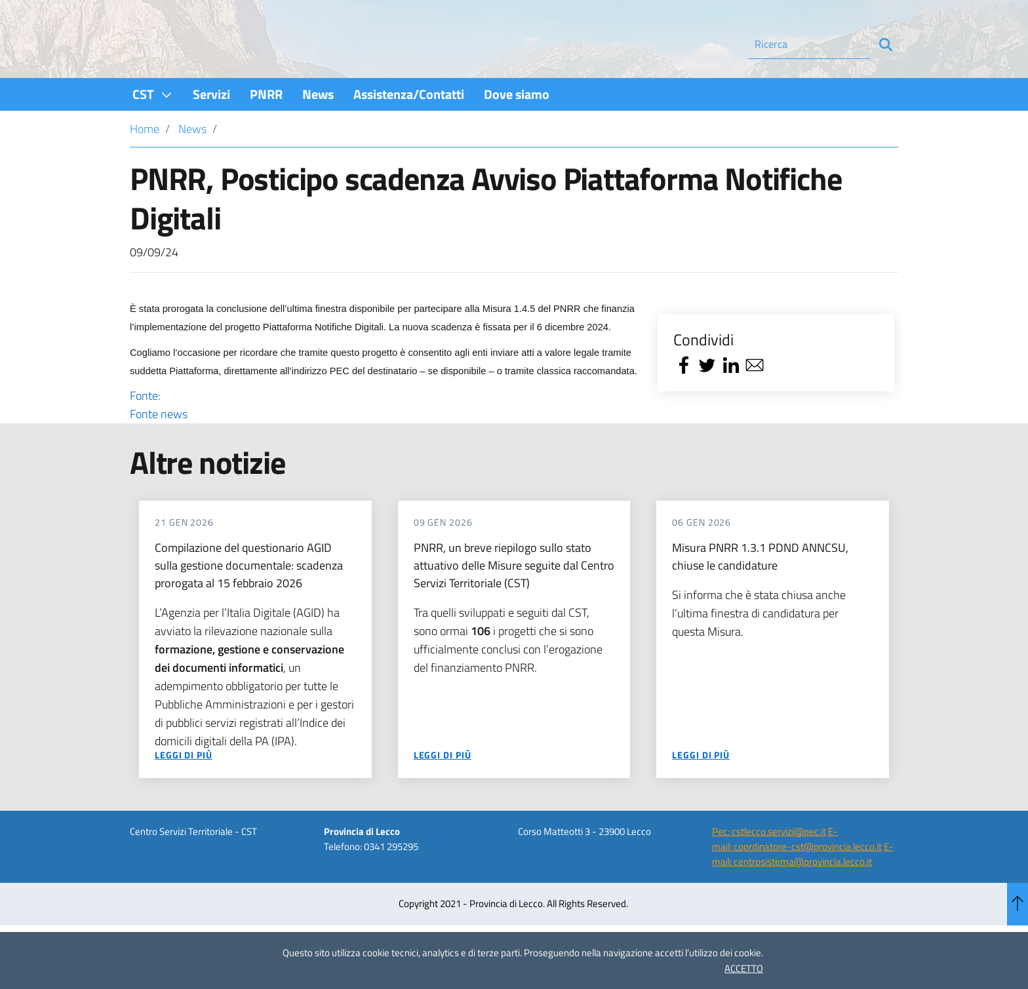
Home (144, 164)
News (192, 164)
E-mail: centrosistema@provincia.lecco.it (803, 889)
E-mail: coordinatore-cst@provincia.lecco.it (797, 874)
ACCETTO (743, 968)
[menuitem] (153, 129)
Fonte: (384, 440)
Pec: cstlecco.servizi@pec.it (769, 866)
